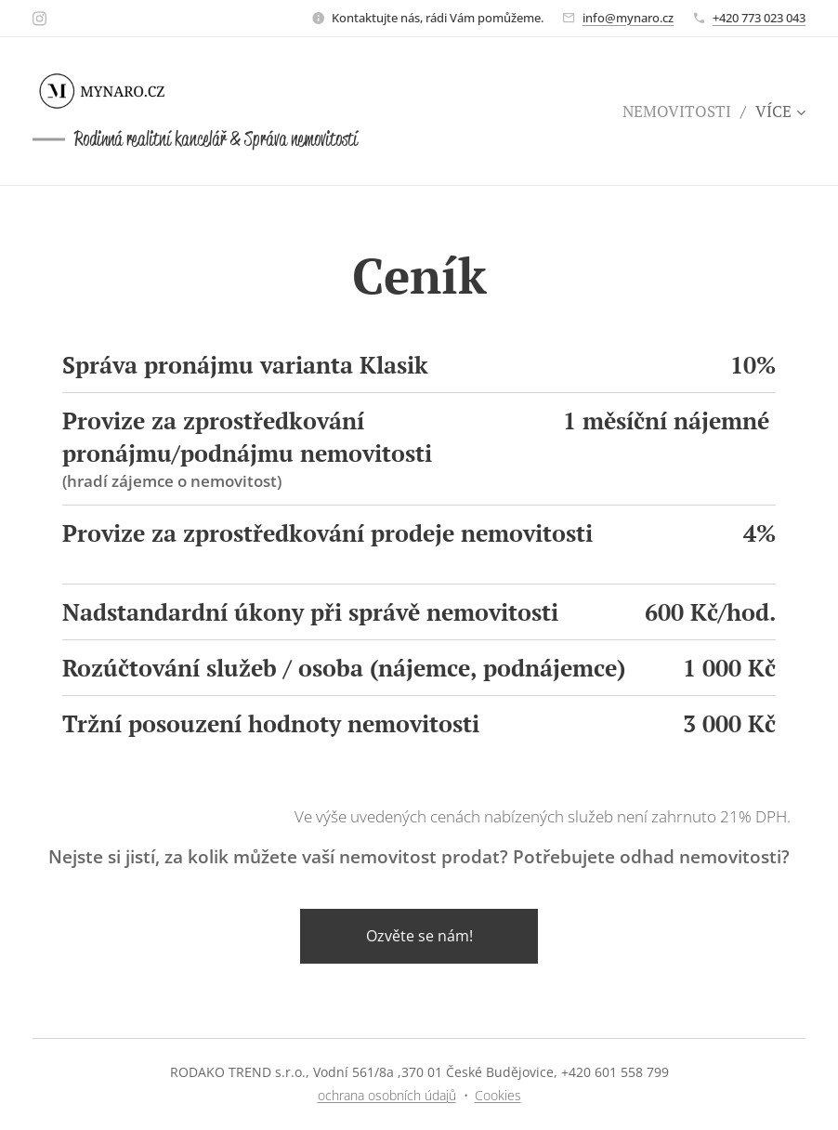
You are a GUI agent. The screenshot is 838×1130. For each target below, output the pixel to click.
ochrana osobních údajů (387, 1095)
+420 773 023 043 (759, 17)
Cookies (498, 1095)
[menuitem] (682, 111)
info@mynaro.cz (628, 17)
